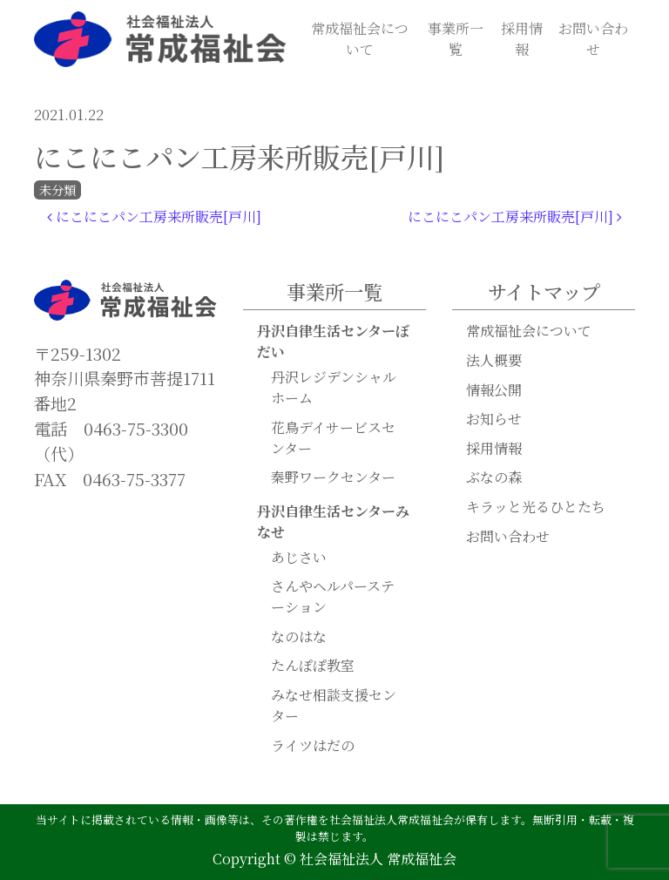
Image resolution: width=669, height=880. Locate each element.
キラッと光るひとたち (535, 507)
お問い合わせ (593, 38)
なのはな (299, 636)
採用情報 (522, 38)
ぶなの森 (494, 477)
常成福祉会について (360, 38)
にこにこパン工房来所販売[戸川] (154, 216)
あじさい (299, 557)
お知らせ (494, 419)
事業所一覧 (455, 38)
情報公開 (494, 390)
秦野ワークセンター (333, 477)
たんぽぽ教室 (313, 665)
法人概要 (494, 360)
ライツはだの (313, 745)
